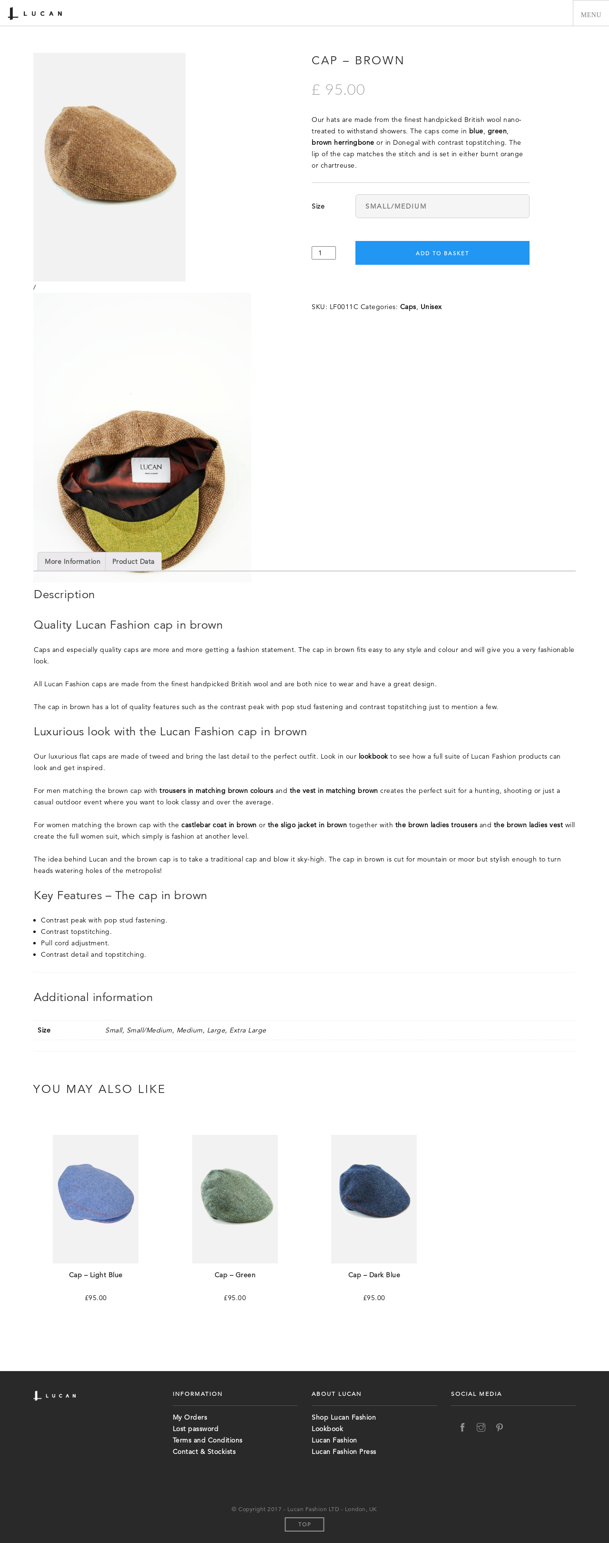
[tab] (73, 561)
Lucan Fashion (334, 1440)
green (497, 131)
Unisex (431, 306)
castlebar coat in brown (219, 825)
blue (476, 131)
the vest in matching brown (334, 790)
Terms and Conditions (208, 1440)
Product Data (133, 561)
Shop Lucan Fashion (344, 1417)
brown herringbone (343, 142)
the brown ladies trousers (436, 825)
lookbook (373, 756)
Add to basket (442, 253)
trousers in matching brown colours (216, 790)
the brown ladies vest (528, 825)
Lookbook (327, 1428)
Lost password (196, 1428)
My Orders (190, 1417)
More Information (72, 561)
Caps (408, 306)
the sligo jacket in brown (307, 825)
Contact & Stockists (204, 1451)
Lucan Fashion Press (344, 1451)
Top (304, 1524)
